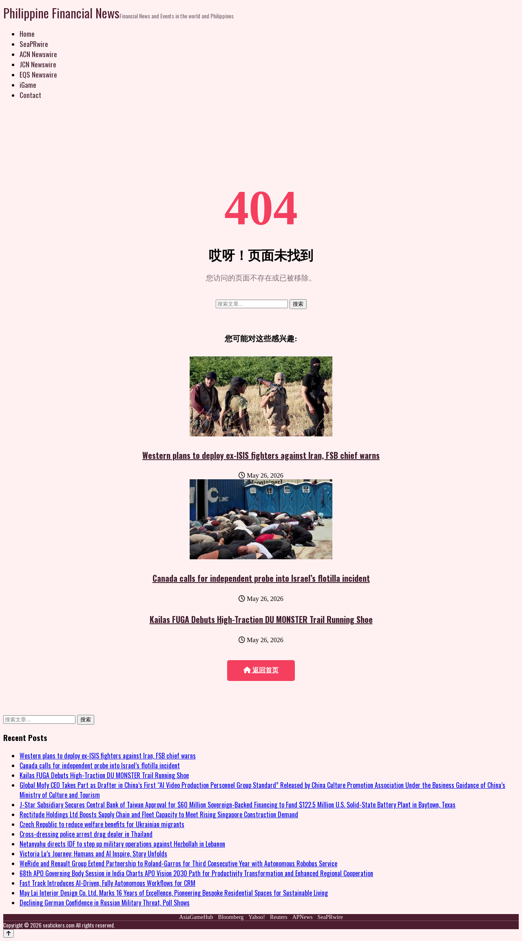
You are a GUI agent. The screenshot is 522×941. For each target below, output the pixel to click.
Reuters (279, 917)
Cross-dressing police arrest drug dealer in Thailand (86, 834)
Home (27, 34)
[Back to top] (8, 933)
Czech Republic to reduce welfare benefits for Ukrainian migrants (102, 824)
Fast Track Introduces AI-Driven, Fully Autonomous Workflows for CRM (107, 883)
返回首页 (261, 670)
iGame (28, 85)
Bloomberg (231, 917)
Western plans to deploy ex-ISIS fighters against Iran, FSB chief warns (261, 455)
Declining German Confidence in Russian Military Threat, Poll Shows (105, 903)
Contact (30, 95)
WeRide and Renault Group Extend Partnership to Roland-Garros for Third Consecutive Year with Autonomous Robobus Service (178, 863)
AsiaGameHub (196, 917)
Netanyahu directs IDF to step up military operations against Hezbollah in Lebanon (122, 844)
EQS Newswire (38, 74)
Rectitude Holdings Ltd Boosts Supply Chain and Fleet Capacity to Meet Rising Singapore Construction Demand (159, 814)
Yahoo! (256, 917)
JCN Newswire (38, 64)
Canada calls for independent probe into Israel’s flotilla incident (261, 578)
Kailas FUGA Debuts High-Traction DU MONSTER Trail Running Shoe (261, 619)
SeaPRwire (34, 44)
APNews (302, 917)
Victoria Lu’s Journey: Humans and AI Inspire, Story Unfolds (93, 854)
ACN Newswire (38, 54)
